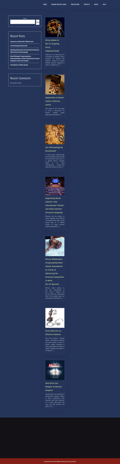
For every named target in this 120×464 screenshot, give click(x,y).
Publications (75, 4)
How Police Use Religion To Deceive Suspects (53, 387)
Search (24, 18)
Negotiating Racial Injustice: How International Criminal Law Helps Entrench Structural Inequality (24, 51)
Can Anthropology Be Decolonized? (18, 46)
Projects (87, 4)
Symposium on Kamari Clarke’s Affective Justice (21, 41)
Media (96, 4)
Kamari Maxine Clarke (58, 4)
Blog (104, 4)
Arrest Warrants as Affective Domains (19, 65)
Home (45, 4)
